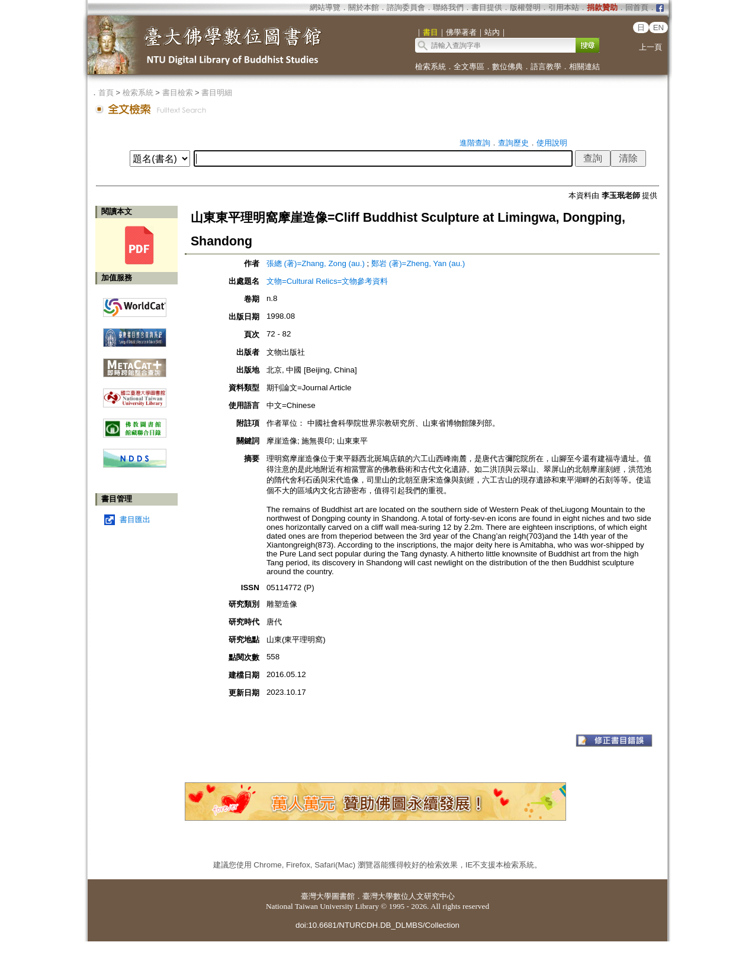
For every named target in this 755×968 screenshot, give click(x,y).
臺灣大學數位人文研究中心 (408, 896)
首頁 (106, 92)
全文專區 (469, 66)
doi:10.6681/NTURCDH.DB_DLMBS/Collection (377, 925)
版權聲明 (525, 7)
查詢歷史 (513, 142)
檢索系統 (430, 66)
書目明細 (216, 92)
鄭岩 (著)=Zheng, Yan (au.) (418, 263)
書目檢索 (177, 92)
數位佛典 (507, 66)
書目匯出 (135, 519)
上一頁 (650, 47)
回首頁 (636, 7)
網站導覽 (325, 7)
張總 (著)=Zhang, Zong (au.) (315, 263)
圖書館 (343, 896)
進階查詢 (475, 142)
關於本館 (363, 7)
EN (658, 27)
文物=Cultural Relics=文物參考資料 (327, 281)
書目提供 (486, 7)
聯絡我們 (448, 7)
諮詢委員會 (406, 7)
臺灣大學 (316, 896)
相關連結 (584, 66)
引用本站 (563, 7)
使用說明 (551, 142)
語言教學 (546, 66)
